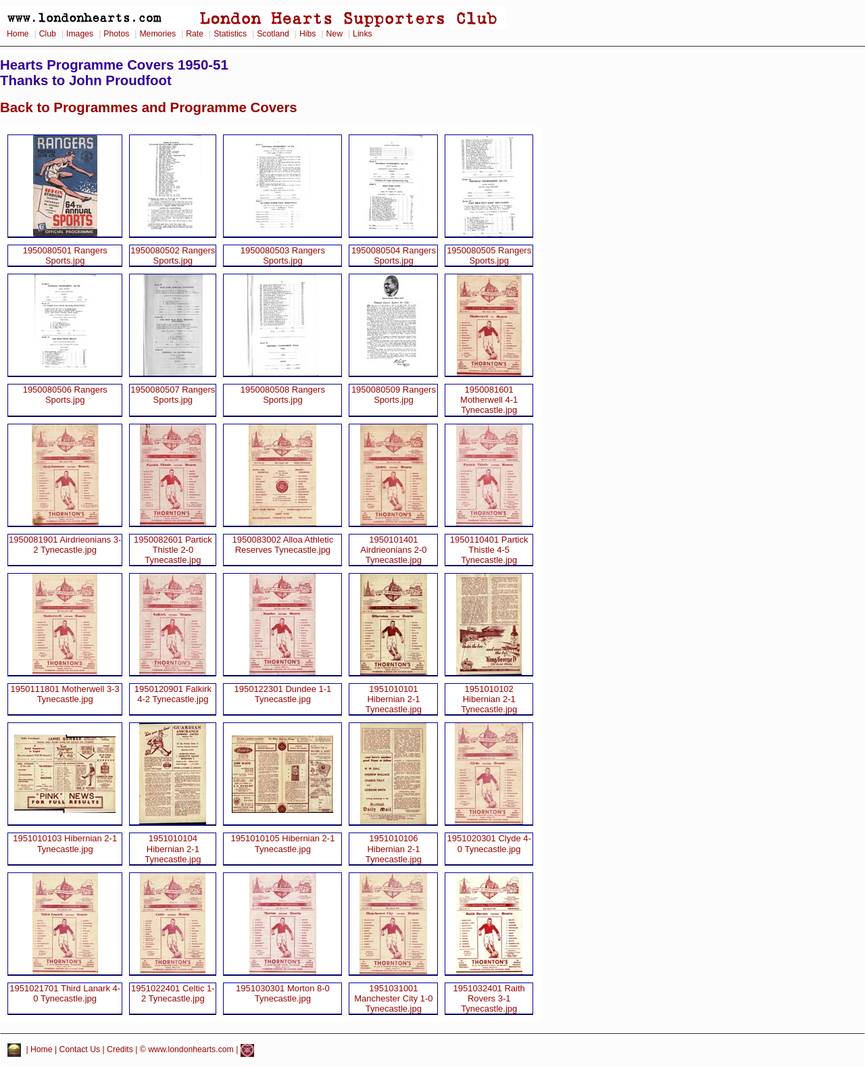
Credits (120, 1049)
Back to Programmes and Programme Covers (148, 107)
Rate (194, 34)
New (334, 34)
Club (47, 34)
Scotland (273, 34)
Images (79, 34)
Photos (116, 34)
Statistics (230, 34)
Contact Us (80, 1049)
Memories (157, 34)
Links (362, 34)
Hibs (307, 34)
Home (18, 34)
